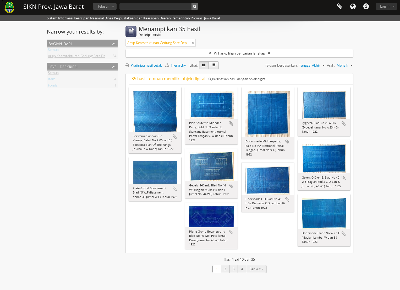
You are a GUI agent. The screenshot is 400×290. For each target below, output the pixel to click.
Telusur (103, 6)
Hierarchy (176, 65)
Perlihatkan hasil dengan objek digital (237, 79)
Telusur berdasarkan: (281, 65)
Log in (385, 6)
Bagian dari (60, 43)
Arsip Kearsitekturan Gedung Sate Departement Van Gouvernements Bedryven (109, 57)
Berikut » (256, 269)
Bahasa (352, 6)
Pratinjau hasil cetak (143, 65)
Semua (53, 50)
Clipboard (339, 6)
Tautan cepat (365, 6)
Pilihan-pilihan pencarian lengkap (239, 53)
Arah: (331, 65)
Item (51, 80)
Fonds (53, 86)
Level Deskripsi (63, 66)
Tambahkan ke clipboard (174, 136)
